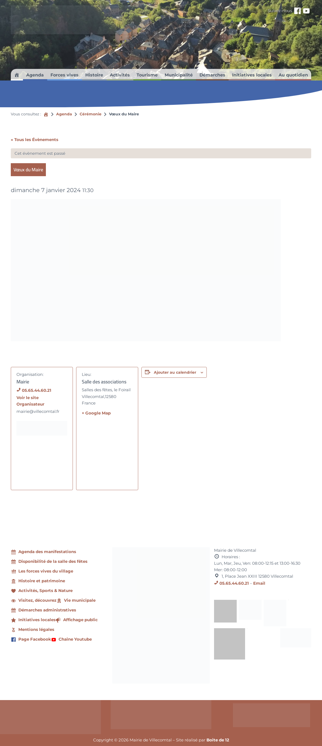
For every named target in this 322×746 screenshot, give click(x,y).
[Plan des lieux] (107, 451)
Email (259, 583)
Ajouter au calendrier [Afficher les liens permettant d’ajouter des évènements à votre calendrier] (175, 372)
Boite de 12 (217, 739)
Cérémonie (90, 114)
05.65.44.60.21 (36, 390)
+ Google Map (96, 413)
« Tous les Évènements (34, 139)
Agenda (64, 114)
